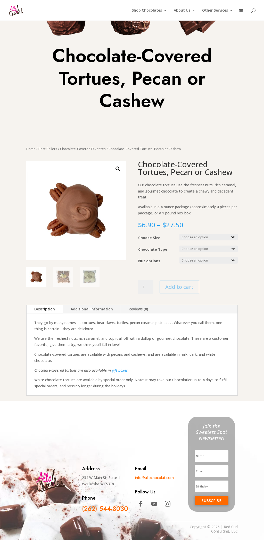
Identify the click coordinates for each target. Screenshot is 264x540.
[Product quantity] (145, 287)
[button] (117, 168)
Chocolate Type (152, 249)
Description (44, 309)
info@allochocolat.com (154, 477)
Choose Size (149, 237)
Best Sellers (47, 148)
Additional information (92, 309)
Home (31, 148)
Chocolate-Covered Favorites (83, 148)
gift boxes (120, 370)
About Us (182, 10)
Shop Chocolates (147, 10)
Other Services (215, 10)
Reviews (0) (138, 309)
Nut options (149, 260)
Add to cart (179, 286)
